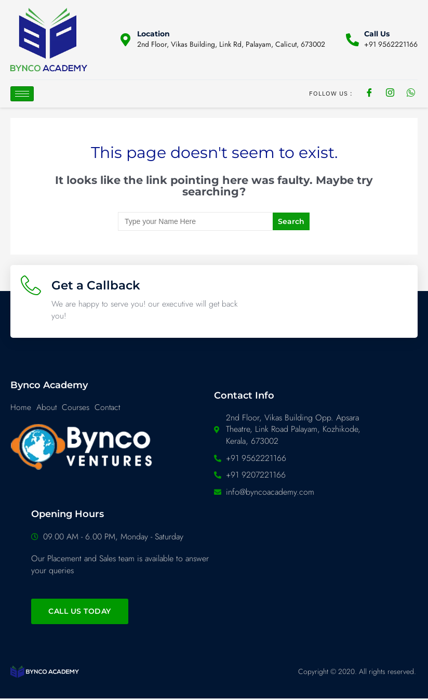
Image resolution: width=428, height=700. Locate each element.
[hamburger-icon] (22, 93)
